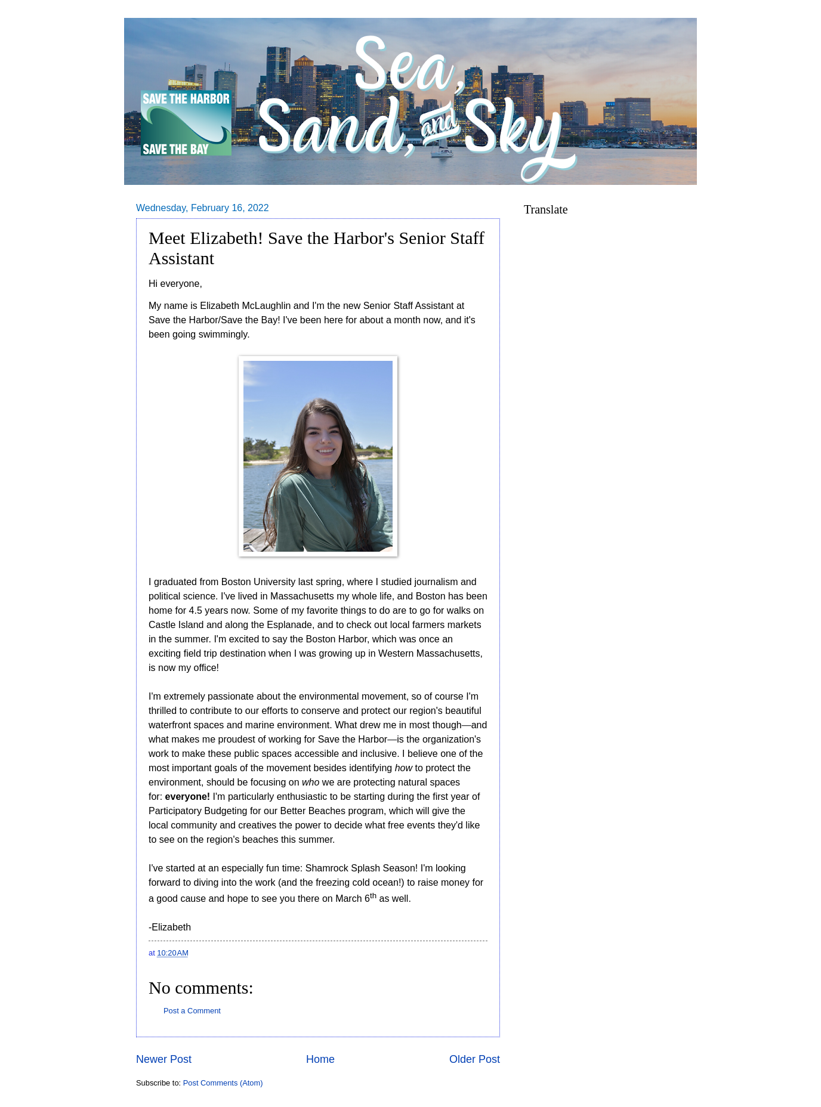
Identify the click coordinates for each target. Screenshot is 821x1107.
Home (320, 1059)
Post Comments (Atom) (223, 1082)
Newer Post (164, 1059)
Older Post (474, 1059)
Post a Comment (192, 1010)
